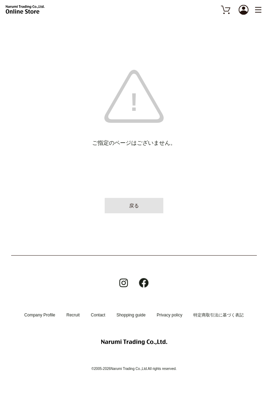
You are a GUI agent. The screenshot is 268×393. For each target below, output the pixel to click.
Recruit (73, 315)
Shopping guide (131, 315)
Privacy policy (169, 315)
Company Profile (39, 315)
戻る (134, 205)
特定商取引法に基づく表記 (218, 315)
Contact (98, 315)
